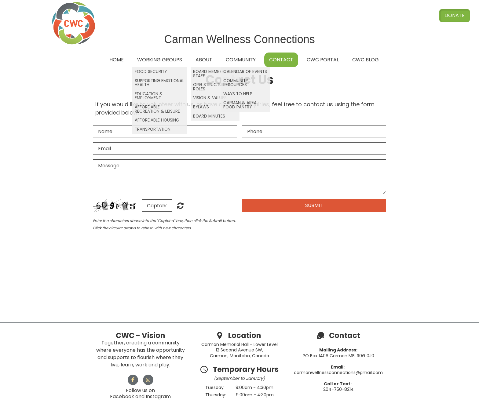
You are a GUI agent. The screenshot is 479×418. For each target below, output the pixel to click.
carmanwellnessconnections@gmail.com (338, 372)
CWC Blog (365, 59)
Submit (314, 205)
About (204, 59)
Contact (281, 59)
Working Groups (159, 59)
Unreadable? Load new (180, 205)
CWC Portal (323, 59)
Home (116, 59)
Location (245, 335)
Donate (454, 15)
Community (241, 59)
